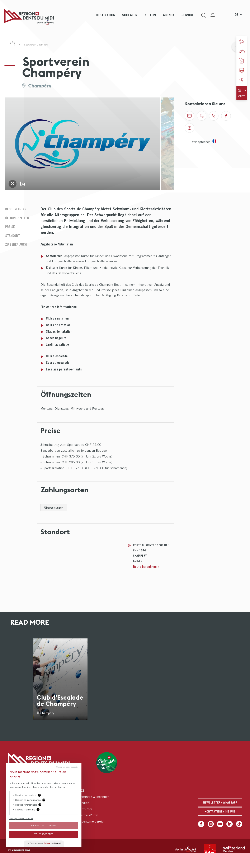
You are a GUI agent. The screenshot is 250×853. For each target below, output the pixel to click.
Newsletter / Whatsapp (220, 802)
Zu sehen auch (16, 244)
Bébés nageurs (56, 338)
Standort (12, 236)
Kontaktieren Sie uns (220, 811)
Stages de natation (59, 331)
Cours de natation (58, 325)
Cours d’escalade (58, 362)
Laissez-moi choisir (44, 825)
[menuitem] (105, 18)
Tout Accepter (43, 834)
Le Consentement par (44, 843)
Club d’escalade (57, 356)
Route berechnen (145, 567)
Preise (10, 227)
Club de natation (57, 318)
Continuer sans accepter (67, 767)
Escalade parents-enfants (64, 369)
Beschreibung (15, 209)
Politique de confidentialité (21, 818)
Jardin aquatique (57, 344)
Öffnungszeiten (17, 218)
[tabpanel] (82, 143)
